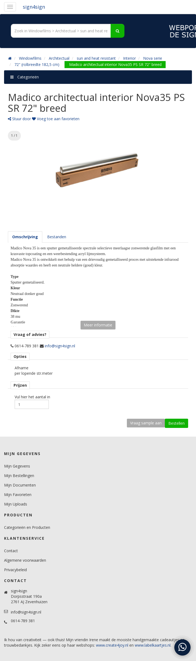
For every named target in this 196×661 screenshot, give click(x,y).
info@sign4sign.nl (60, 345)
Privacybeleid (15, 569)
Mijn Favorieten (17, 494)
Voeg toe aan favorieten (55, 118)
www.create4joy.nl (112, 645)
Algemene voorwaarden (25, 560)
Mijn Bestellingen (19, 475)
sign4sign (34, 7)
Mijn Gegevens (17, 466)
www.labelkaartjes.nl (153, 645)
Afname (21, 367)
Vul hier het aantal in (32, 396)
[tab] (25, 237)
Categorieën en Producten (27, 527)
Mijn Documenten (20, 485)
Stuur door (19, 118)
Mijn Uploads (15, 504)
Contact (11, 550)
